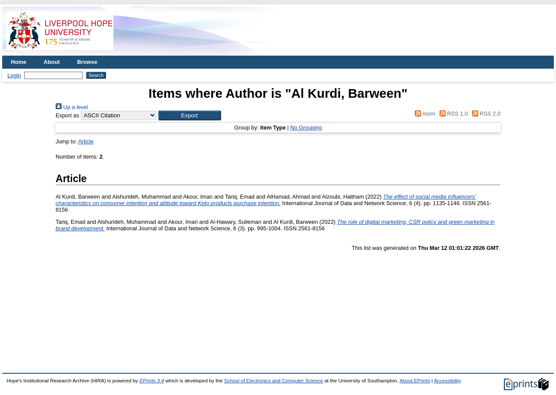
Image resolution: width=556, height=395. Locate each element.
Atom (423, 113)
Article (86, 141)
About (52, 62)
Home (18, 62)
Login (14, 75)
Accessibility (447, 380)
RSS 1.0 (452, 113)
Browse (87, 62)
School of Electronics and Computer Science (273, 380)
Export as (67, 115)
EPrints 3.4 (151, 380)
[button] (189, 115)
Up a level (72, 107)
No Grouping (306, 127)
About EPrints (415, 380)
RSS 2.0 (484, 113)
